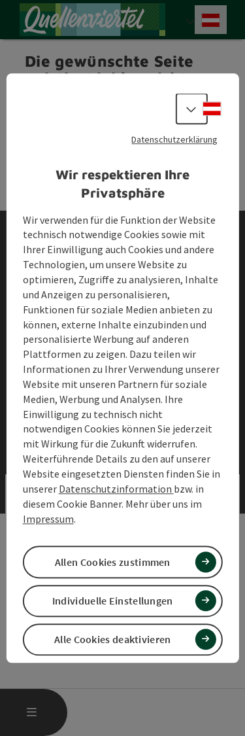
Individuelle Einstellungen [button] (112, 600)
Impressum (48, 518)
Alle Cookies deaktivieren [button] (112, 639)
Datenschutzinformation (116, 488)
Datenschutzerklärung (174, 139)
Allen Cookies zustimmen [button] (113, 562)
